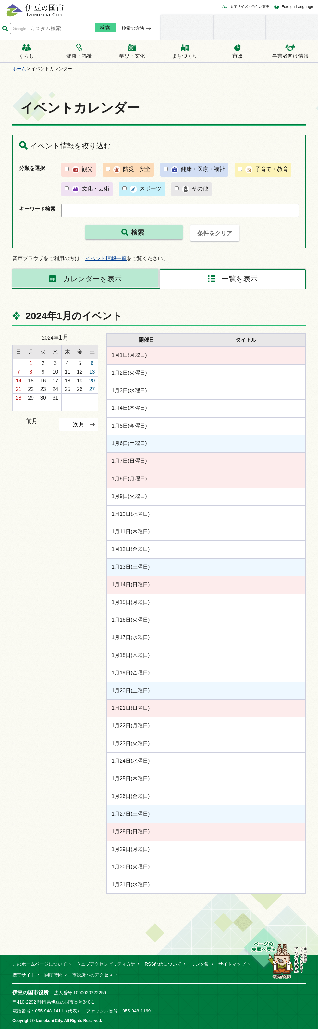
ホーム (19, 68)
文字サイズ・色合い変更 (249, 6)
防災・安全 (137, 169)
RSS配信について (163, 964)
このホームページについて (39, 964)
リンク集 (200, 964)
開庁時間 (53, 974)
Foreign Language (297, 7)
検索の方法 (133, 28)
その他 (200, 189)
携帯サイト (23, 974)
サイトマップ (232, 964)
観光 (87, 169)
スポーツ (151, 189)
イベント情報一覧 (106, 258)
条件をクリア (214, 233)
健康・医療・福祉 (203, 169)
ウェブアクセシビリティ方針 (105, 964)
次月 (79, 424)
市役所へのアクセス (92, 974)
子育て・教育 (271, 169)
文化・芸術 (95, 189)
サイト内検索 (5, 29)
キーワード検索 (37, 209)
